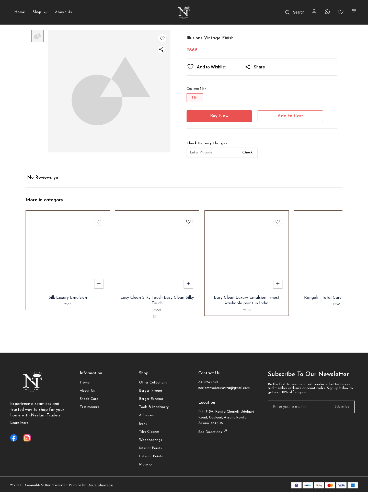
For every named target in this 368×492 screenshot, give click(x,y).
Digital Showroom (100, 485)
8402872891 (208, 382)
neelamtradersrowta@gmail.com (224, 388)
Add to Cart (290, 116)
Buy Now (219, 116)
